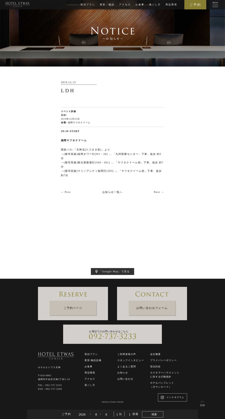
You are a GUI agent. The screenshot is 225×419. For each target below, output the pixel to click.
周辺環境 (171, 4)
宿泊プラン (87, 4)
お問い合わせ (125, 379)
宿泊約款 (155, 366)
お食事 (139, 4)
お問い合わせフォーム (152, 308)
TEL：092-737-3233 (50, 385)
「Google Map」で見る (112, 271)
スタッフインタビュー (130, 360)
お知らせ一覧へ (112, 192)
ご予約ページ (73, 308)
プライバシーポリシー (163, 360)
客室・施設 (107, 4)
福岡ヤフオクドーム (79, 122)
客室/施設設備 (93, 360)
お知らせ (122, 372)
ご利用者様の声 (126, 354)
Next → (159, 192)
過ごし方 (155, 4)
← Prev (66, 192)
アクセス (125, 4)
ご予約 (195, 4)
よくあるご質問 (126, 366)
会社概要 (155, 354)
